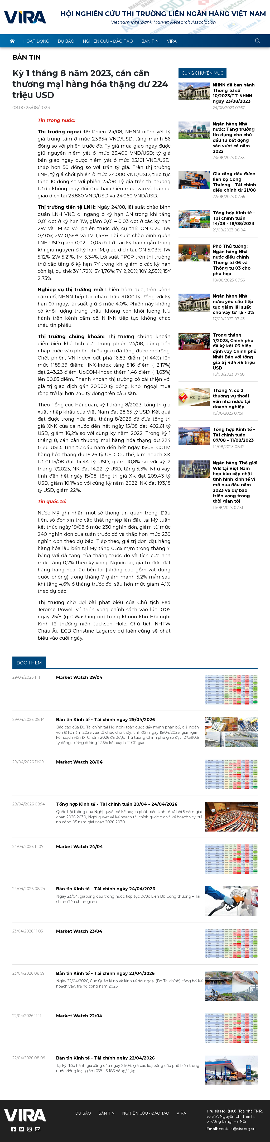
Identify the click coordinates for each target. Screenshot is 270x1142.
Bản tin (149, 41)
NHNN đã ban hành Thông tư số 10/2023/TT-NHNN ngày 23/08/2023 (234, 93)
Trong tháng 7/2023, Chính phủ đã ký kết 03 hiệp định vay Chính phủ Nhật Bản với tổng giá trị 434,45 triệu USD (235, 352)
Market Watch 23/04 (79, 931)
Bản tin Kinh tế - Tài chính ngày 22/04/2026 (105, 1058)
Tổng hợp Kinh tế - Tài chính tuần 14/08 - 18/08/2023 (234, 218)
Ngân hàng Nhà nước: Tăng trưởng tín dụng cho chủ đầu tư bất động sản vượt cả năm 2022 (234, 138)
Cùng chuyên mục (202, 73)
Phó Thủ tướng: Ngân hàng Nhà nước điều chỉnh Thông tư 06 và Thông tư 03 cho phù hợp (231, 260)
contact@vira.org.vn (237, 1128)
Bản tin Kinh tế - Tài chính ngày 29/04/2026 (105, 719)
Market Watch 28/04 (79, 762)
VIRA (25, 17)
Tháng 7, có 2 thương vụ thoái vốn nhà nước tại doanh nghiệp (231, 398)
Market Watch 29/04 (79, 677)
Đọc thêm (29, 662)
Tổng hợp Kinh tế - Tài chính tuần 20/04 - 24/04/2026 (116, 804)
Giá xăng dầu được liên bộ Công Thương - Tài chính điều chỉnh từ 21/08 (234, 182)
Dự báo (66, 41)
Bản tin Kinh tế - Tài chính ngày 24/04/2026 (105, 888)
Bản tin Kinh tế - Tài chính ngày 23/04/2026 (105, 973)
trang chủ (12, 41)
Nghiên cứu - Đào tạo (108, 41)
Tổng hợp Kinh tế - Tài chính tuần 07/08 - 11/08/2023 (234, 435)
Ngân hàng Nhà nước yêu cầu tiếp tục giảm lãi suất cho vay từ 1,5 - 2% (233, 304)
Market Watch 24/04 (79, 846)
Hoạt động (36, 41)
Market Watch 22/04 (79, 1015)
